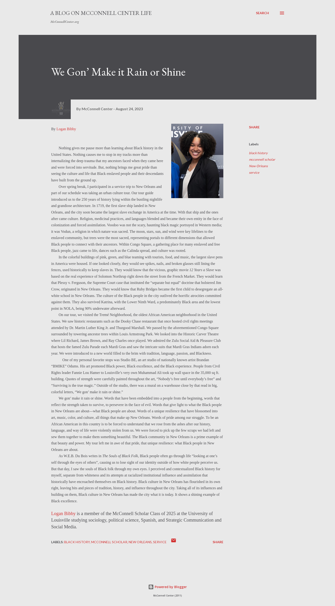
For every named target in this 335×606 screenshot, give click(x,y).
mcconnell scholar (262, 159)
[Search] (262, 13)
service (254, 172)
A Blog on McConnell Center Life (101, 13)
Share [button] (254, 127)
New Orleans (258, 166)
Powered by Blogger (167, 587)
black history (258, 153)
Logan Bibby (66, 129)
